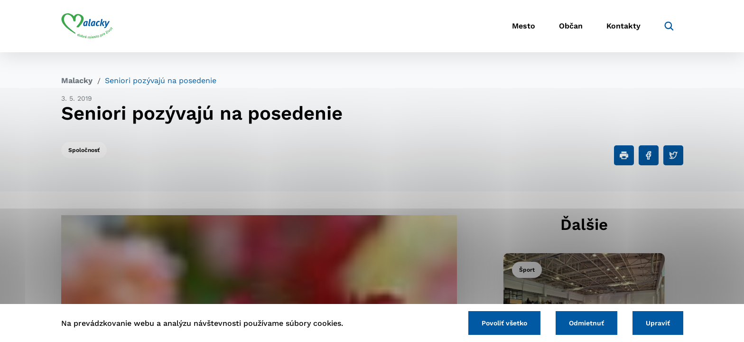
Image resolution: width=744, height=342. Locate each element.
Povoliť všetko (504, 323)
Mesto (523, 26)
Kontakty (623, 26)
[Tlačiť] (624, 155)
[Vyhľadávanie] (669, 26)
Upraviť (658, 323)
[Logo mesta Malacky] (87, 26)
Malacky (77, 80)
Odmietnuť (586, 323)
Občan (571, 26)
